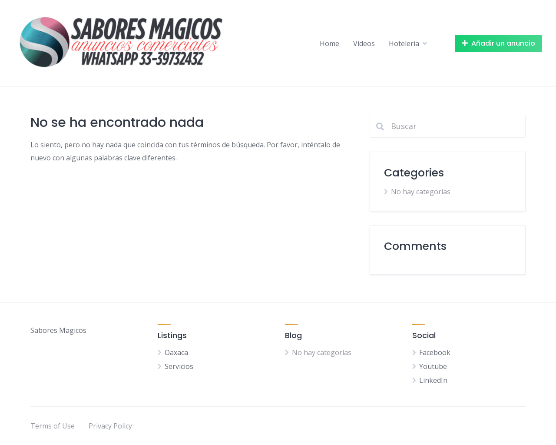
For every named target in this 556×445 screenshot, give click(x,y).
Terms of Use (52, 426)
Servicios (179, 366)
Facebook (434, 352)
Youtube (433, 366)
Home (329, 43)
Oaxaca (176, 352)
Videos (364, 43)
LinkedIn (433, 380)
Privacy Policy (110, 426)
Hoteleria (404, 43)
